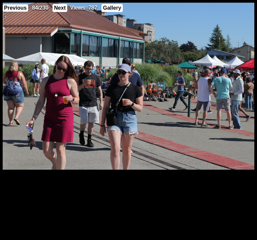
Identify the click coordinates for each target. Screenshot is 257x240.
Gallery (112, 8)
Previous (15, 8)
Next (60, 8)
